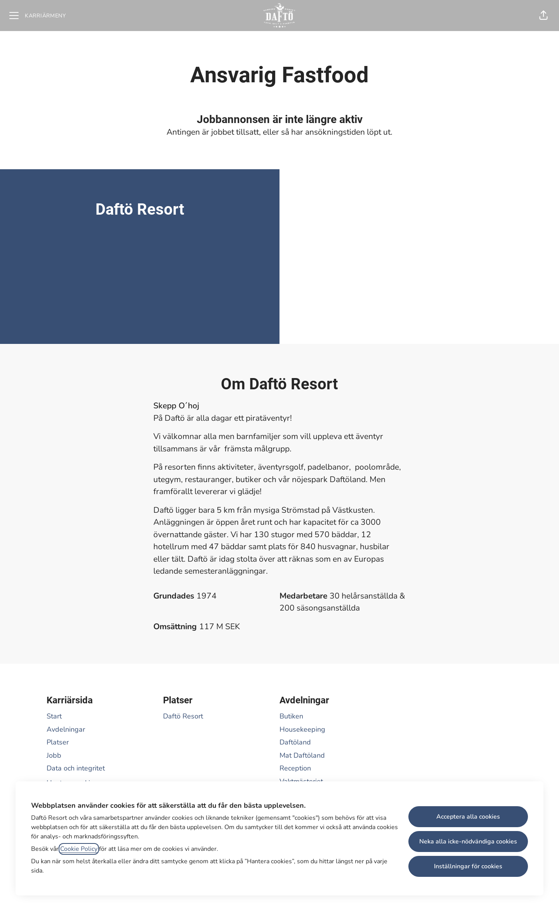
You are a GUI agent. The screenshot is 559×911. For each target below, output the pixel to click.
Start (54, 716)
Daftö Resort (183, 716)
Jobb (54, 755)
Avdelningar (66, 729)
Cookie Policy (78, 849)
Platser (58, 742)
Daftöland (295, 742)
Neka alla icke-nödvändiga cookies (468, 841)
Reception (295, 768)
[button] (543, 15)
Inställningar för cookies (468, 866)
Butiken (291, 716)
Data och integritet (76, 768)
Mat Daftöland (302, 755)
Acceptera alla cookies (468, 816)
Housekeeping (302, 729)
